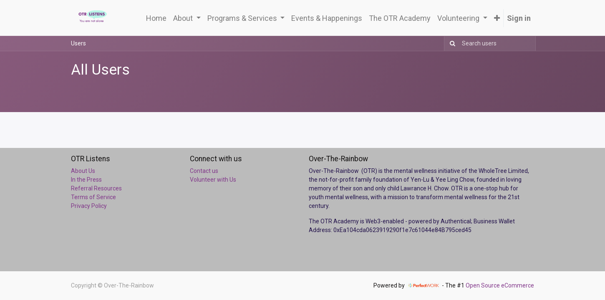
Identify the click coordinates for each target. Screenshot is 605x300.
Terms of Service (93, 197)
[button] (497, 18)
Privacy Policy (89, 205)
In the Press (86, 179)
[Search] (450, 43)
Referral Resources (96, 188)
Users (78, 43)
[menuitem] (156, 18)
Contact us (204, 171)
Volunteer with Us (213, 179)
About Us (83, 171)
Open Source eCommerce (500, 285)
